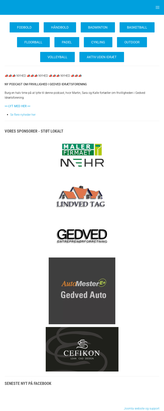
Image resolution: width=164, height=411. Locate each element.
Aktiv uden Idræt (102, 57)
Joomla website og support (141, 408)
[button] (157, 7)
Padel (67, 42)
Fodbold (24, 27)
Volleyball (57, 57)
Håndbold (60, 27)
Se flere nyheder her (23, 114)
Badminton (98, 27)
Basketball (137, 27)
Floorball (33, 42)
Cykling (98, 42)
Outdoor (132, 42)
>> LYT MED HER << (17, 106)
